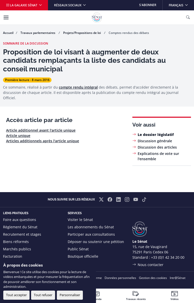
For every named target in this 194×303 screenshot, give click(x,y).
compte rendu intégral (78, 87)
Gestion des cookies (153, 278)
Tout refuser (43, 295)
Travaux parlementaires (38, 33)
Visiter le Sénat (80, 219)
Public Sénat (78, 249)
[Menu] (6, 17)
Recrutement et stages (22, 234)
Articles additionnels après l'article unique (42, 140)
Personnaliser (70, 295)
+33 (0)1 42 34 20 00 (167, 257)
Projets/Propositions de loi (82, 33)
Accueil (8, 33)
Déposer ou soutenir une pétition (96, 241)
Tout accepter (16, 295)
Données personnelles (120, 278)
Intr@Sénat (177, 278)
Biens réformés (16, 241)
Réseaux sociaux (68, 5)
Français (181, 3)
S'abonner (147, 5)
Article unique (18, 135)
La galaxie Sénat (22, 5)
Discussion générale (155, 140)
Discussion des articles (157, 147)
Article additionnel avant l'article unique (41, 130)
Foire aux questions (19, 219)
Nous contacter (150, 264)
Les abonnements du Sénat (91, 227)
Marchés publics (17, 249)
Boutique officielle (83, 256)
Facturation (12, 256)
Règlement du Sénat (20, 227)
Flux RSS (75, 263)
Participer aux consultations (91, 234)
